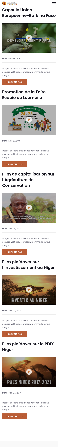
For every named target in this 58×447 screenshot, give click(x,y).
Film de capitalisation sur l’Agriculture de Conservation (28, 179)
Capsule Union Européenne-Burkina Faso (29, 12)
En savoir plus (14, 82)
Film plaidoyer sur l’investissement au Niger (28, 264)
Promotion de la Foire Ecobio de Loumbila (24, 94)
